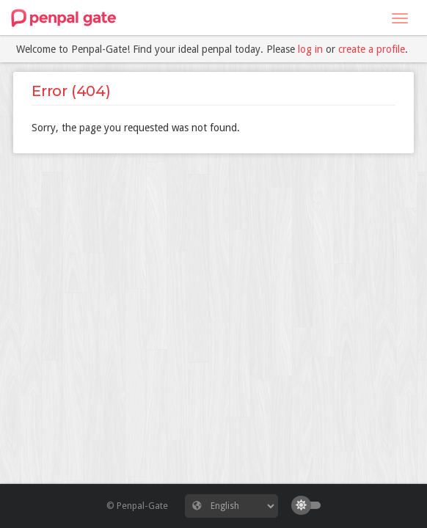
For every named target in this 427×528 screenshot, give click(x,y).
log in (310, 49)
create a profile (371, 49)
